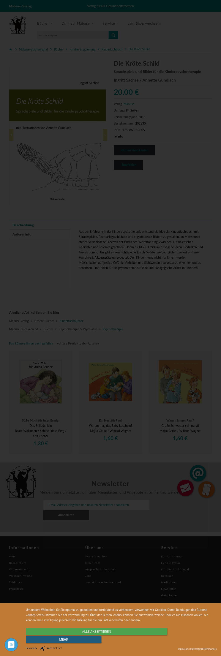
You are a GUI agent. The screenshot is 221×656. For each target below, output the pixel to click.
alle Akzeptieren (92, 640)
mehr (188, 640)
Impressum (183, 649)
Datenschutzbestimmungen (203, 649)
